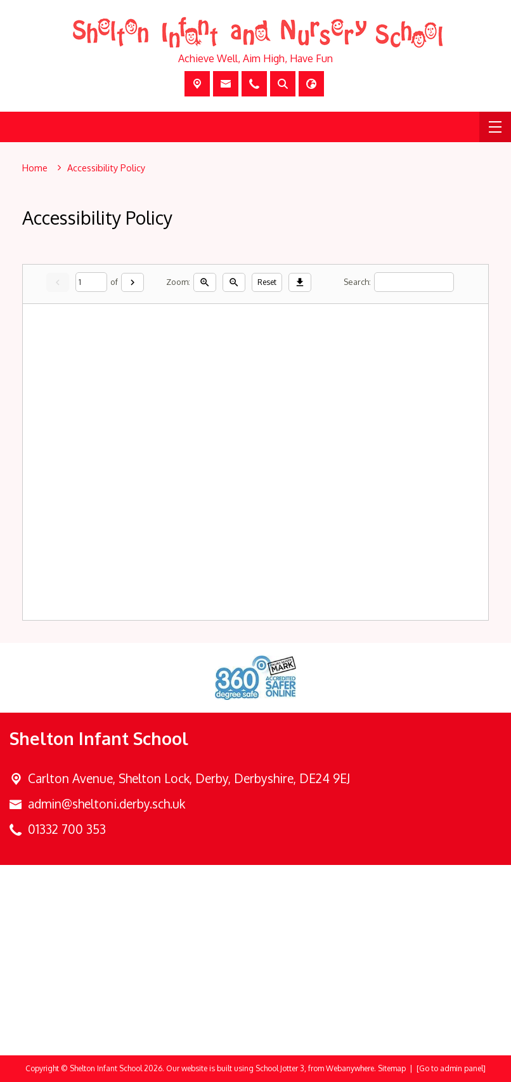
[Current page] (92, 282)
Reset (267, 281)
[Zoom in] (205, 281)
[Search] (415, 282)
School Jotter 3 (280, 1068)
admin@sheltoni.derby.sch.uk (106, 804)
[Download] (300, 281)
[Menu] (495, 127)
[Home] (35, 168)
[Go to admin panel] (451, 1068)
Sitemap (392, 1068)
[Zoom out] (234, 281)
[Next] (133, 281)
